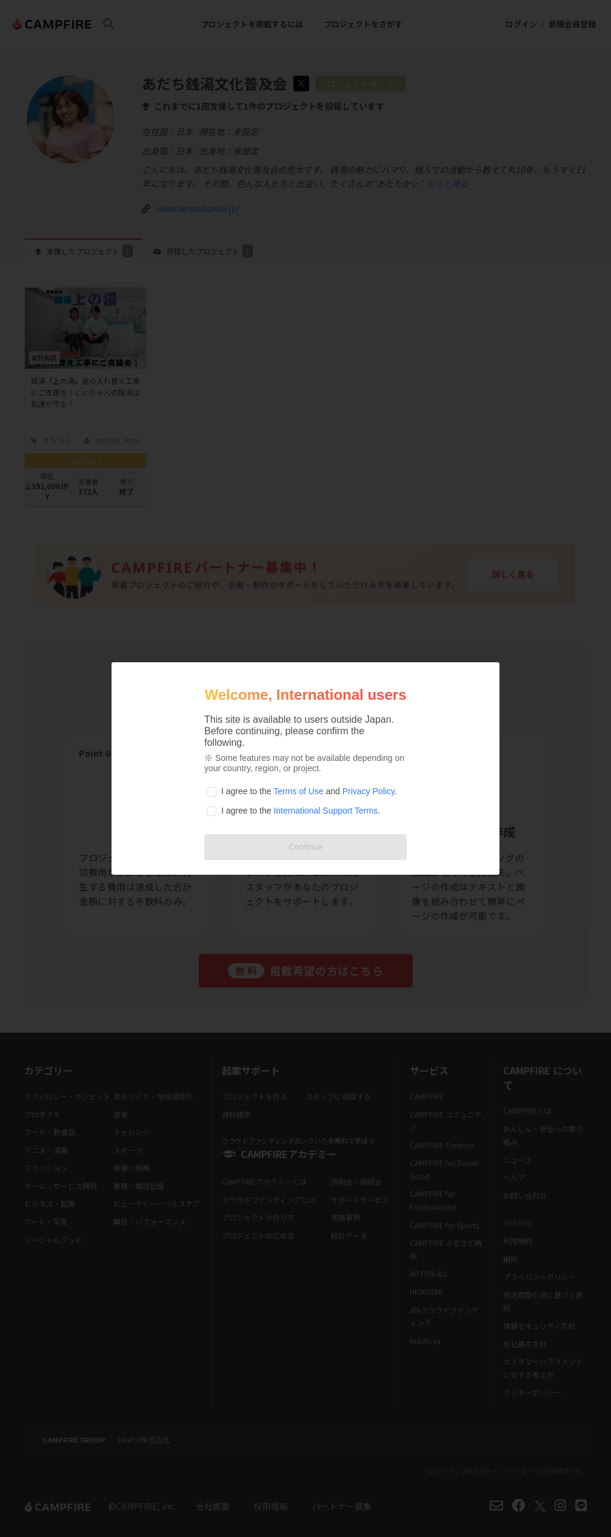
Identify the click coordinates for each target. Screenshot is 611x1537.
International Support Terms (325, 810)
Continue (305, 847)
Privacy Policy (368, 791)
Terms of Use (298, 791)
